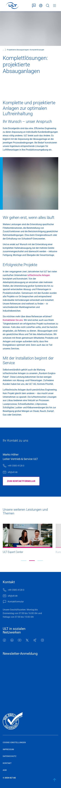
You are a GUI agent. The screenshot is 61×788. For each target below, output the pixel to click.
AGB (5, 770)
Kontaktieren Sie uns (13, 320)
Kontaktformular (34, 5)
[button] (23, 560)
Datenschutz (9, 756)
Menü (54, 5)
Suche (48, 5)
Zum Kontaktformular (21, 481)
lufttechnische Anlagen (39, 275)
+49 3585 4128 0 (16, 465)
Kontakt (7, 763)
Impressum (8, 749)
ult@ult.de (12, 472)
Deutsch (41, 5)
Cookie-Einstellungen (14, 742)
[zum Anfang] (55, 780)
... (3, 50)
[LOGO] (12, 5)
